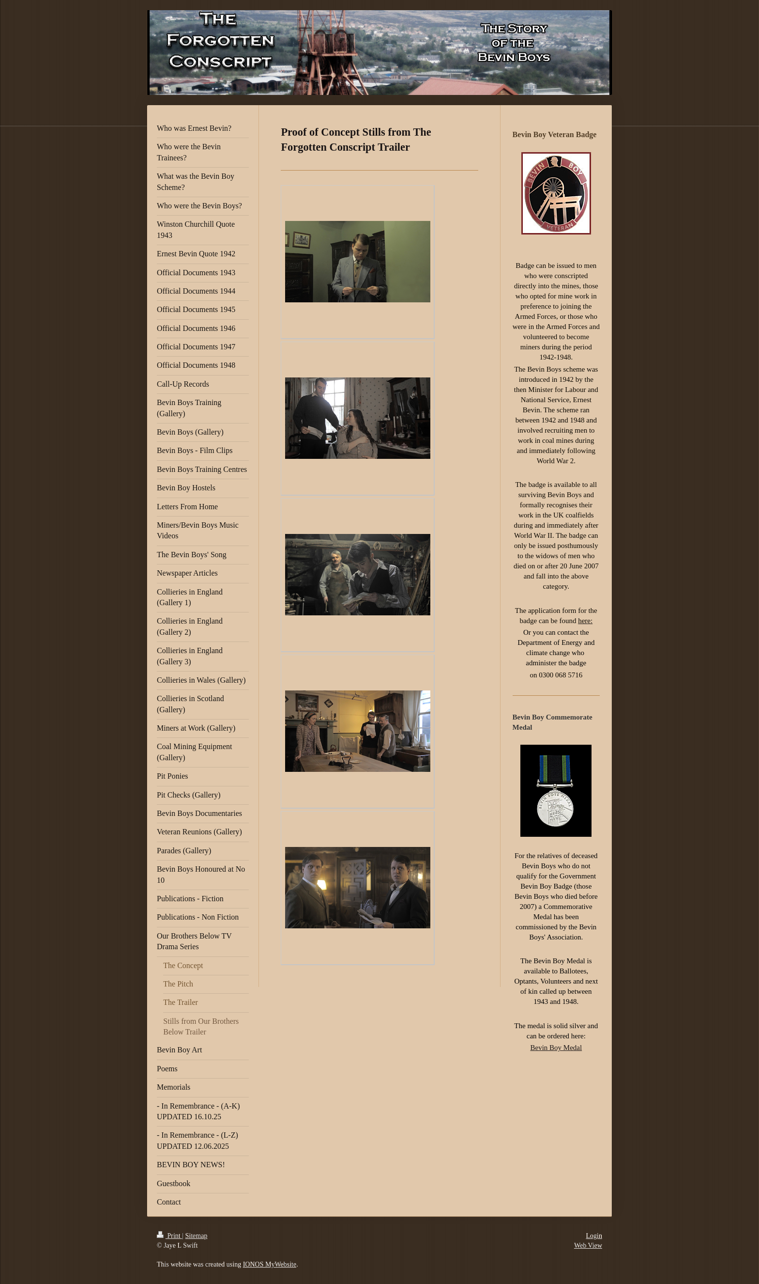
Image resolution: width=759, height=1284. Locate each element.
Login (594, 1235)
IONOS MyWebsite (269, 1264)
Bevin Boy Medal (556, 1047)
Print (169, 1235)
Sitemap (196, 1235)
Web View (588, 1245)
